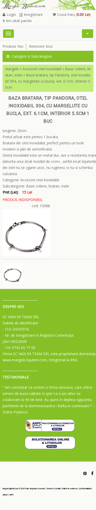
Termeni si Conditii (53, 488)
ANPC (11, 495)
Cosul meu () (71, 14)
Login (9, 14)
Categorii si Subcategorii (29, 56)
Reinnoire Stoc (41, 46)
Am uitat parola (17, 20)
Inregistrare (31, 14)
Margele (12, 68)
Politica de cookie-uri (69, 488)
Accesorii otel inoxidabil (42, 68)
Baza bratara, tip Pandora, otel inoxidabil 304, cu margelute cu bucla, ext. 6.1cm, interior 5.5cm (48, 81)
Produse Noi (13, 46)
